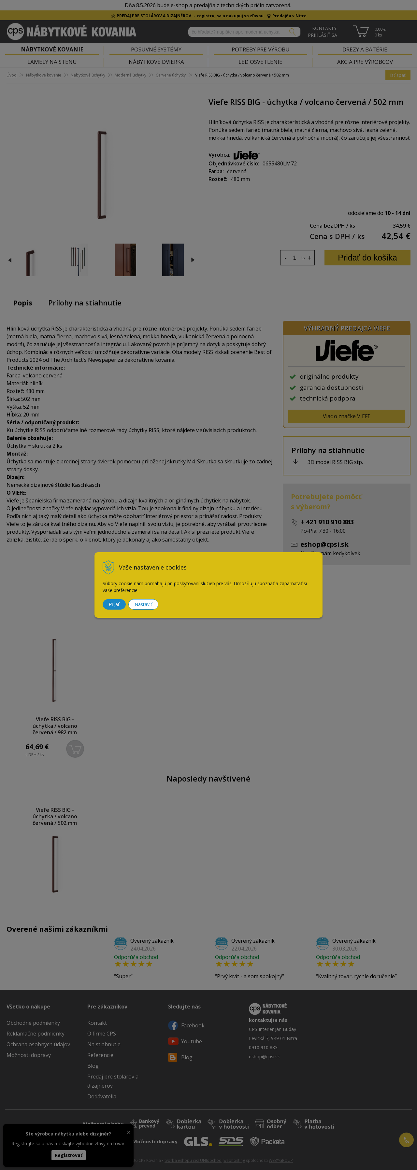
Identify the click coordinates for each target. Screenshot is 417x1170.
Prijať (114, 604)
